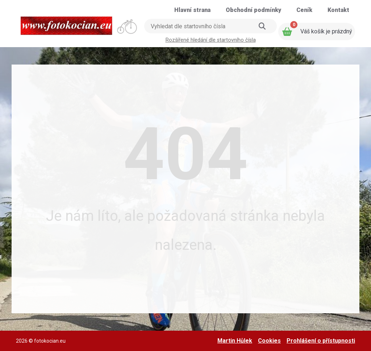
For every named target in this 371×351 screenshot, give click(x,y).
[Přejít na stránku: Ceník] (304, 10)
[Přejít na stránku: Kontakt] (338, 10)
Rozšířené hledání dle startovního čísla (211, 40)
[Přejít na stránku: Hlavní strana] (192, 10)
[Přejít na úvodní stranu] (79, 23)
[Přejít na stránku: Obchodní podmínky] (253, 10)
